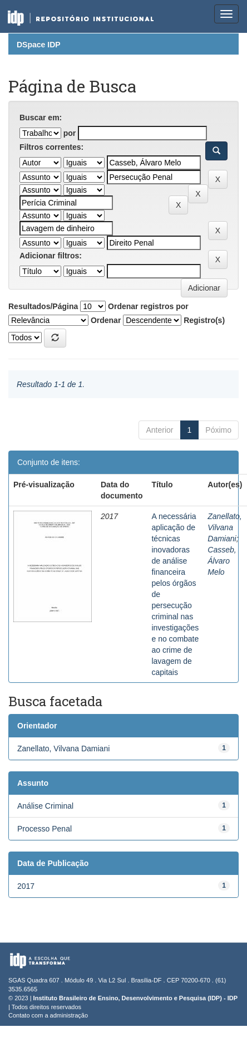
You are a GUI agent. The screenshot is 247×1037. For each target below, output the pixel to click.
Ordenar (106, 320)
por (69, 133)
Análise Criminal (45, 805)
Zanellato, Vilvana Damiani (224, 527)
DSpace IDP (39, 44)
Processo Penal (44, 828)
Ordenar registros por (148, 306)
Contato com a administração (48, 1015)
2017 (25, 886)
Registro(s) (204, 320)
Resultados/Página (43, 306)
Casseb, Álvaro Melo (222, 560)
